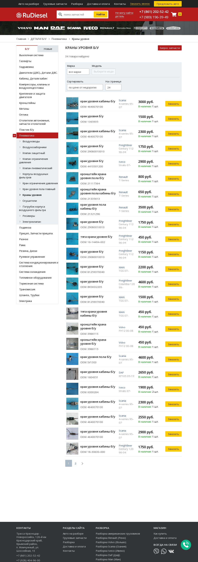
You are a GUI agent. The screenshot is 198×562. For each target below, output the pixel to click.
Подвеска (25, 227)
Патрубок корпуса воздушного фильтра (32, 208)
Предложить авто (168, 3)
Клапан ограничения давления (33, 160)
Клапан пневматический (37, 168)
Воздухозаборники (34, 147)
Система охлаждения (32, 271)
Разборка (77, 3)
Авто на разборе (28, 3)
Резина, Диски (28, 251)
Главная (21, 39)
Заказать (173, 103)
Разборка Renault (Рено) (111, 538)
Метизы (24, 108)
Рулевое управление (32, 256)
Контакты (120, 3)
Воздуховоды (31, 141)
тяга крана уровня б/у (96, 237)
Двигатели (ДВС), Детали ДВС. (38, 72)
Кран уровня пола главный (39, 189)
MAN (121, 267)
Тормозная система (31, 283)
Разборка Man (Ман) (108, 559)
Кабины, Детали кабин (33, 78)
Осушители (30, 200)
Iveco (122, 161)
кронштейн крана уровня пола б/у (93, 176)
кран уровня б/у (91, 116)
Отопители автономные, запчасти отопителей (34, 122)
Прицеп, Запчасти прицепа (36, 233)
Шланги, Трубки (29, 295)
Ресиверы (29, 215)
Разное (23, 239)
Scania (122, 100)
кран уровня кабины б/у (97, 101)
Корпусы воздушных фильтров (33, 175)
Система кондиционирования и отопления (38, 264)
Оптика (23, 114)
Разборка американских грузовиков (118, 533)
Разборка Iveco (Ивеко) (110, 550)
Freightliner (125, 145)
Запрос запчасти (170, 48)
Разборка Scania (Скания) (111, 546)
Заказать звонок (140, 3)
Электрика (25, 301)
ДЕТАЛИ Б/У (39, 39)
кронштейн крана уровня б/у (93, 326)
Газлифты (25, 61)
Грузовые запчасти (55, 3)
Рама (22, 245)
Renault (123, 177)
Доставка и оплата (98, 3)
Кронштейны (27, 103)
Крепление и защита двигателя (32, 95)
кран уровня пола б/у (95, 357)
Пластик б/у (26, 129)
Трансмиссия (27, 289)
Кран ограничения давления (40, 183)
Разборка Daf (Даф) (108, 555)
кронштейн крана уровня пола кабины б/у (98, 191)
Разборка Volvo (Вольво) (111, 542)
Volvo (122, 327)
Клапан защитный (34, 153)
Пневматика (59, 39)
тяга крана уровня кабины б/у (93, 313)
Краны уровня (32, 195)
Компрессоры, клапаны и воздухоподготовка (34, 86)
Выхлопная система (31, 55)
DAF (121, 372)
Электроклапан (32, 221)
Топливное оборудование (35, 277)
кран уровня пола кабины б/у (93, 206)
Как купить (160, 533)
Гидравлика (26, 66)
